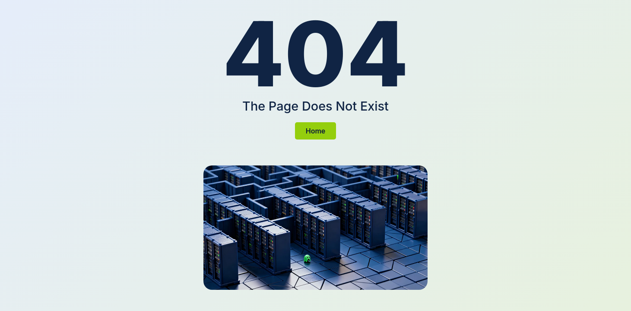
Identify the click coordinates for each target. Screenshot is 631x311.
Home (316, 131)
